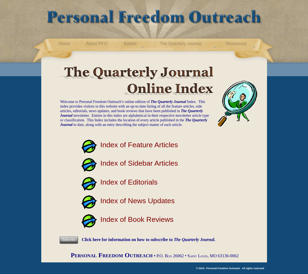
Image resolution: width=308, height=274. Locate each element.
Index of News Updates (137, 201)
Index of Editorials (129, 182)
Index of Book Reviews (136, 219)
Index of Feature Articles (139, 145)
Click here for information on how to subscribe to (148, 239)
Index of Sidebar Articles (139, 163)
